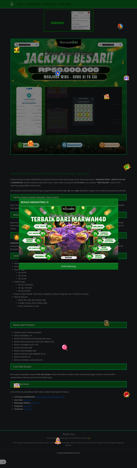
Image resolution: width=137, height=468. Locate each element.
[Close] (115, 202)
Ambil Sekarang (68, 266)
